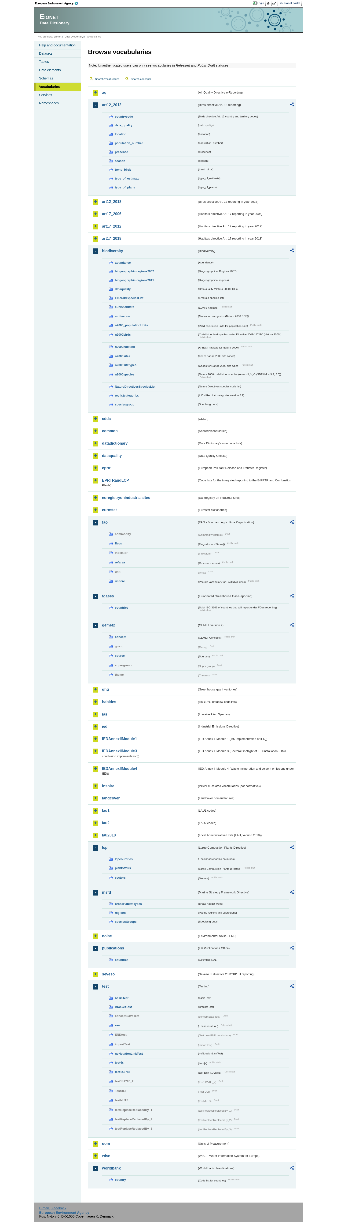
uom (106, 1144)
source (120, 655)
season (120, 161)
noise (107, 936)
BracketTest (123, 1007)
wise (106, 1156)
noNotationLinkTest (129, 1053)
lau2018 (109, 835)
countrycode (124, 116)
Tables (44, 62)
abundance (123, 262)
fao (105, 522)
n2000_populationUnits (131, 325)
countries (121, 607)
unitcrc (120, 581)
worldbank (111, 1168)
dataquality (123, 289)
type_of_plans (125, 187)
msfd (106, 892)
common (110, 431)
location (120, 134)
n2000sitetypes (125, 365)
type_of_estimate (127, 178)
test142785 (122, 1072)
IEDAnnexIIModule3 (119, 751)
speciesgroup (124, 404)
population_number (129, 143)
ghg (105, 689)
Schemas (46, 78)
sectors (120, 877)
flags (118, 543)
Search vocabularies (107, 79)
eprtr (106, 468)
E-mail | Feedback (52, 1208)
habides (109, 702)
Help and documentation (57, 45)
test (105, 986)
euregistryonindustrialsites (126, 498)
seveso (108, 974)
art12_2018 (111, 202)
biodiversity (112, 251)
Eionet (57, 36)
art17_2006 (111, 214)
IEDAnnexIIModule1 (119, 739)
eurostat (109, 510)
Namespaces (49, 103)
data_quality (123, 125)
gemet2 (108, 625)
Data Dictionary (74, 36)
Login (260, 3)
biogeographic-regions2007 (134, 271)
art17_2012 (111, 226)
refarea (120, 562)
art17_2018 (111, 238)
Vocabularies (49, 87)
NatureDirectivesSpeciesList (135, 386)
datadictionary (115, 443)
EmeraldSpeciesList (129, 298)
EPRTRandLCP (115, 480)
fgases (108, 596)
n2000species (124, 374)
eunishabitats (124, 307)
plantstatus (123, 868)
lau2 (106, 823)
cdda (106, 419)
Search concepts (141, 79)
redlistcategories (127, 395)
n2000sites (122, 356)
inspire (108, 786)
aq (104, 92)
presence (121, 152)
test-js (119, 1062)
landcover (111, 798)
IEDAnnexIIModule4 (119, 769)
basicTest (121, 998)
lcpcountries (124, 859)
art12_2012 (111, 105)
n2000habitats (125, 347)
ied (104, 726)
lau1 (106, 811)
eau (117, 1025)
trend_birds (123, 169)
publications (113, 948)
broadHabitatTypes (128, 904)
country (120, 1179)
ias (104, 714)
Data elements (50, 70)
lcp (104, 848)
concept (120, 637)
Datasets (45, 53)
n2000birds (123, 334)
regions (120, 913)
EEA (58, 3)
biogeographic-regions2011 (134, 280)
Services (45, 95)
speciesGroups (125, 921)
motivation (122, 316)
